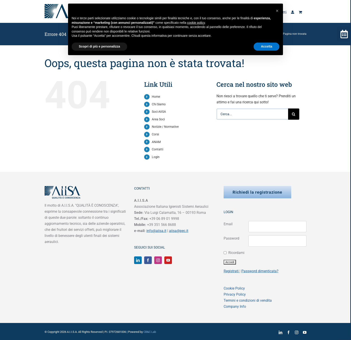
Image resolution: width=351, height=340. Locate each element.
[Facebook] (148, 260)
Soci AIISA (159, 111)
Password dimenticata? (259, 271)
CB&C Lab (149, 332)
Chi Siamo (159, 104)
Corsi (155, 134)
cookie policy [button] (196, 22)
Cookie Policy (234, 288)
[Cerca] (293, 114)
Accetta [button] (266, 46)
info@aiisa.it (156, 231)
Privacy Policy (235, 294)
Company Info (235, 306)
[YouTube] (168, 260)
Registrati (232, 271)
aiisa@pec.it (178, 231)
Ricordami (236, 253)
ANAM (156, 142)
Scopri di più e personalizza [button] (99, 46)
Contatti (157, 149)
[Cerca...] (252, 114)
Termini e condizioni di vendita (248, 300)
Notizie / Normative (165, 126)
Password (231, 238)
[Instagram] (158, 260)
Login (156, 157)
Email (228, 224)
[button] (277, 10)
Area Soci (158, 119)
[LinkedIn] (138, 260)
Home (156, 96)
